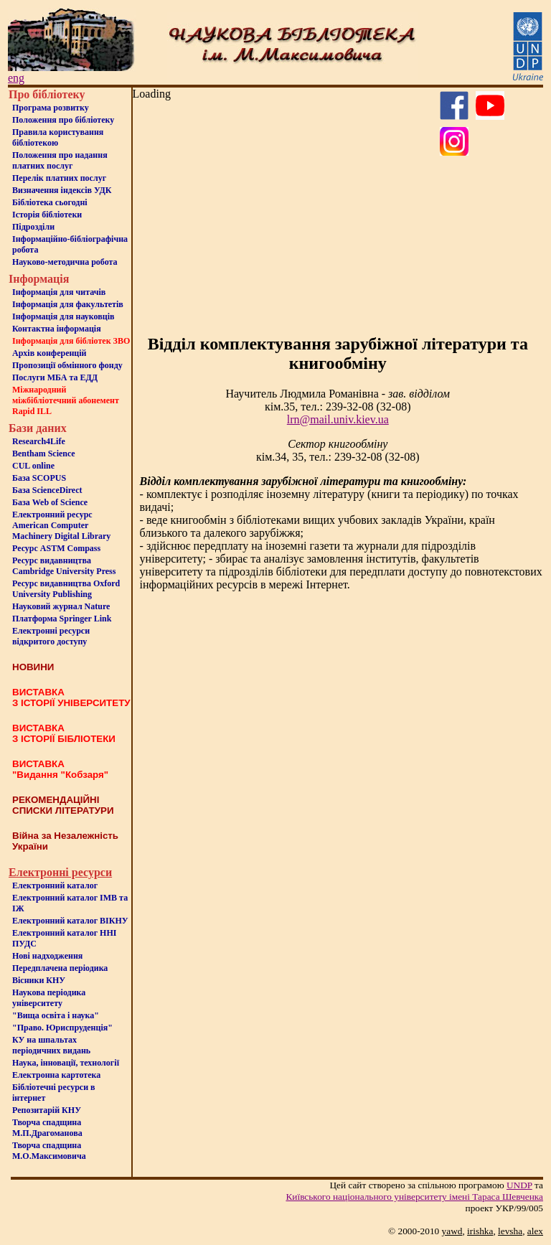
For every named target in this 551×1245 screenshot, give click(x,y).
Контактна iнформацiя (56, 329)
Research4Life (38, 441)
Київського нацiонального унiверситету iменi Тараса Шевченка (414, 1196)
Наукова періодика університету (48, 997)
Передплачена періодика (60, 968)
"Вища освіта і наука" (55, 1015)
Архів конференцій (49, 353)
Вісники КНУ (38, 980)
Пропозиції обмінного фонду (67, 365)
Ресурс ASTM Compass (56, 548)
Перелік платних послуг (59, 178)
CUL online (33, 466)
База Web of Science (50, 502)
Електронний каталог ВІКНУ (70, 921)
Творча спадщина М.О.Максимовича (49, 1150)
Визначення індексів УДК (62, 190)
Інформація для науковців (63, 316)
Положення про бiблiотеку (63, 120)
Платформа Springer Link (61, 619)
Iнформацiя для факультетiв (67, 304)
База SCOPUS (39, 478)
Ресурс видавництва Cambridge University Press (64, 565)
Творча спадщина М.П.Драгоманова (47, 1127)
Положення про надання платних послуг (60, 160)
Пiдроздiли (33, 227)
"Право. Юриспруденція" (62, 1028)
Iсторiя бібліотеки (47, 215)
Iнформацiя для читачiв (58, 292)
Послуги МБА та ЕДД (55, 377)
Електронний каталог (55, 885)
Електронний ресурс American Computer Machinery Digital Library (61, 525)
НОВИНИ (33, 667)
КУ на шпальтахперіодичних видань (51, 1045)
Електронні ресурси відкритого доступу (51, 636)
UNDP (519, 1185)
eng (16, 78)
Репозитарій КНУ (46, 1110)
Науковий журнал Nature (61, 606)
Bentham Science (43, 453)
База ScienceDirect (47, 490)
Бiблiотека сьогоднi (50, 202)
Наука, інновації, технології (65, 1063)
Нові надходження (47, 956)
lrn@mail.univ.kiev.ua (338, 419)
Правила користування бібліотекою (57, 137)
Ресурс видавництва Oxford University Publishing (66, 588)
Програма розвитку (50, 108)
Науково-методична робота (65, 262)
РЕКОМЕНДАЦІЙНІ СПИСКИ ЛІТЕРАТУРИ (63, 805)
